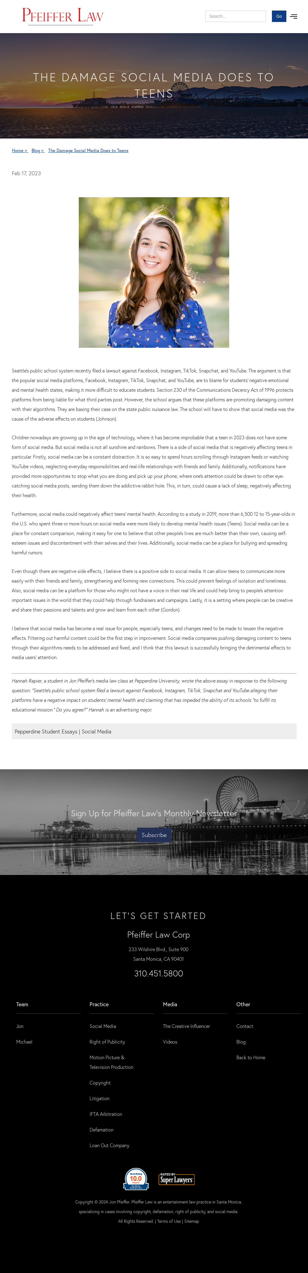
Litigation (99, 1098)
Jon (19, 1026)
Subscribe (154, 835)
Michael (24, 1041)
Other (243, 1004)
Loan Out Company (109, 1145)
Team (22, 1004)
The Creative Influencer (186, 1026)
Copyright (100, 1082)
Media (170, 1004)
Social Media (103, 1026)
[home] (63, 16)
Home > (20, 150)
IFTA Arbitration (106, 1114)
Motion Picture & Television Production (111, 1062)
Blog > (38, 150)
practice (99, 1004)
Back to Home (250, 1057)
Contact (244, 1026)
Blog (241, 1041)
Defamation (101, 1129)
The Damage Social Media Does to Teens (88, 150)
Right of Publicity (107, 1041)
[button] (293, 16)
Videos (170, 1041)
